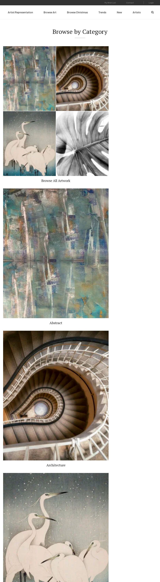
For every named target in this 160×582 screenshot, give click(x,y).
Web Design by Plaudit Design (144, 571)
